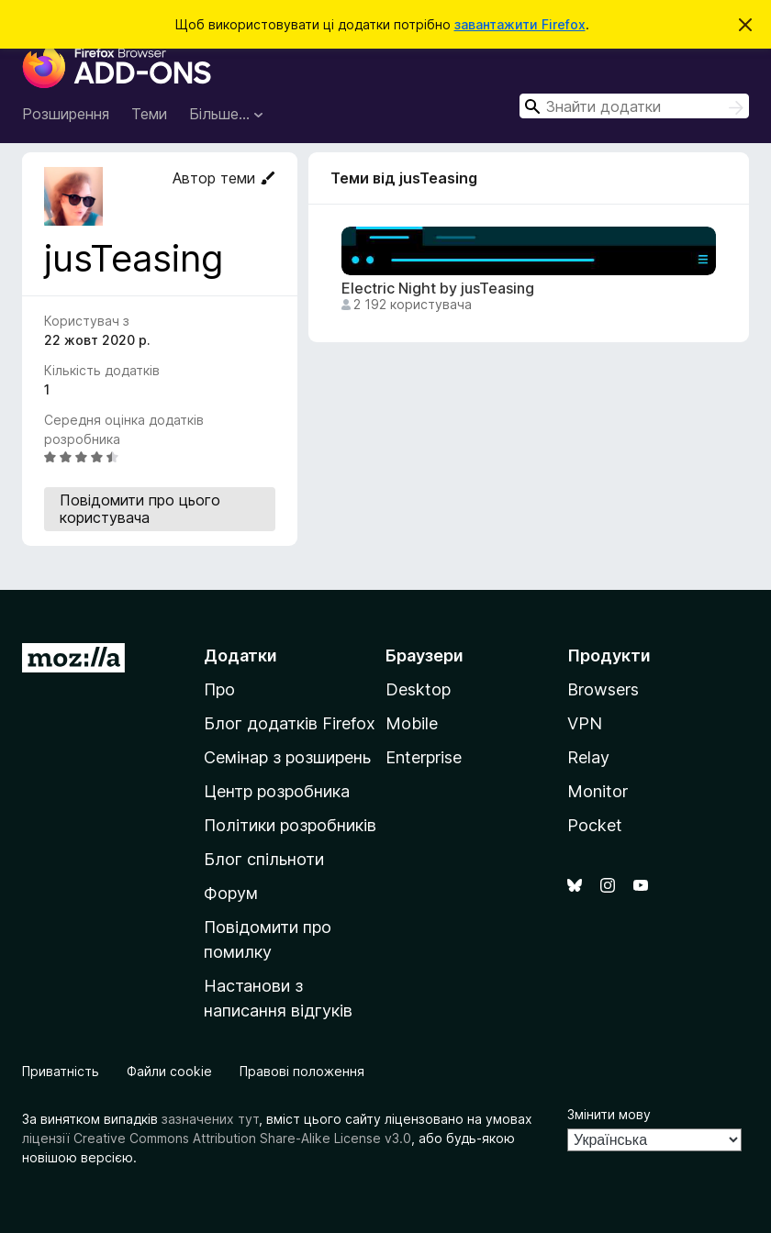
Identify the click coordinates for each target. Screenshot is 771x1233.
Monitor (597, 791)
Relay (588, 757)
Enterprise (424, 757)
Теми (149, 114)
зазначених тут (210, 1119)
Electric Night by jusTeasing (437, 288)
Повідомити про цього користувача (140, 509)
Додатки (240, 655)
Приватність (60, 1071)
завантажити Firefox (520, 24)
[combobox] (634, 106)
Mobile (412, 723)
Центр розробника (277, 791)
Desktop (418, 689)
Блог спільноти (264, 859)
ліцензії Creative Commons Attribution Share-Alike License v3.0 (216, 1138)
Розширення (65, 114)
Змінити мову (609, 1114)
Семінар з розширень (287, 757)
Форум (231, 893)
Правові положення (302, 1071)
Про (219, 689)
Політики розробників (290, 825)
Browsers (603, 689)
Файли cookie (169, 1071)
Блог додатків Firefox (289, 723)
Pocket (594, 825)
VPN (584, 723)
